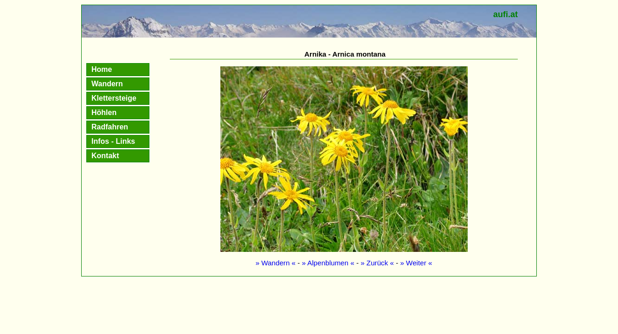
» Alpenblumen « (328, 263)
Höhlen (103, 112)
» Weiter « (416, 263)
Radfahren (109, 127)
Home (101, 69)
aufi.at (505, 14)
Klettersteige (113, 98)
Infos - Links (113, 141)
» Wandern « (276, 263)
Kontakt (105, 156)
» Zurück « (377, 263)
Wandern (107, 84)
